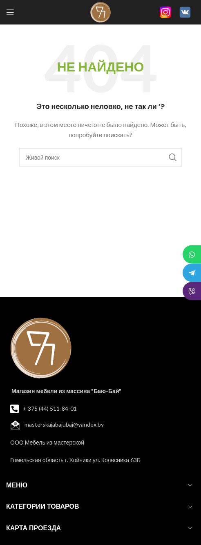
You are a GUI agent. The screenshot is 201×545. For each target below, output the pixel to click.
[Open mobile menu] (10, 12)
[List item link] (100, 409)
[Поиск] (100, 157)
